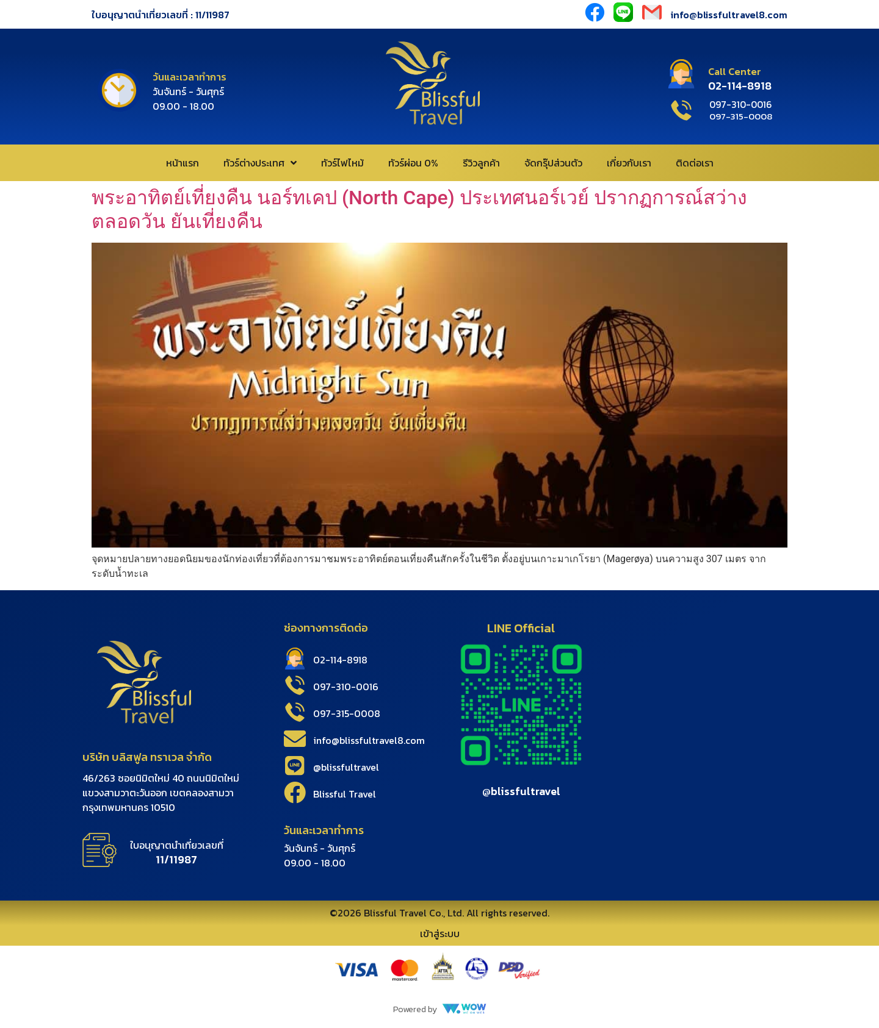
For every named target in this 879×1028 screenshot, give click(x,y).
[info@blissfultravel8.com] (295, 739)
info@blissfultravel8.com (729, 14)
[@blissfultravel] (295, 766)
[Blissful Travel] (295, 793)
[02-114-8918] (295, 658)
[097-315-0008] (295, 712)
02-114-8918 (340, 659)
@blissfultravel (346, 767)
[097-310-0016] (295, 685)
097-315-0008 (346, 713)
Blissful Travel (344, 794)
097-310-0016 (345, 686)
